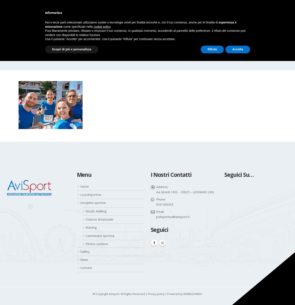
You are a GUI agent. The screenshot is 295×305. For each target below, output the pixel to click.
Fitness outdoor (97, 244)
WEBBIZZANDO (192, 294)
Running (91, 227)
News (84, 260)
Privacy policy (156, 294)
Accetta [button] (237, 49)
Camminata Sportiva (100, 236)
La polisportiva (90, 195)
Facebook (154, 243)
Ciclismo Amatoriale (99, 219)
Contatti (86, 268)
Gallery (85, 252)
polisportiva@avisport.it (173, 217)
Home (84, 186)
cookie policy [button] (102, 26)
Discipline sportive (93, 203)
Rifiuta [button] (212, 49)
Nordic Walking (96, 211)
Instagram (162, 243)
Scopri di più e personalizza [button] (71, 49)
